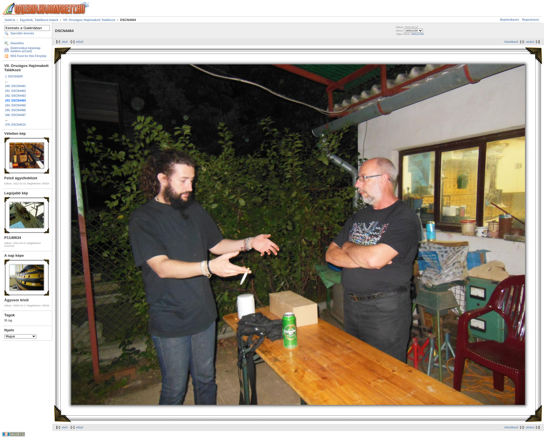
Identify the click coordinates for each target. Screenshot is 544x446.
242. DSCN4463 (15, 95)
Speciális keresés (22, 33)
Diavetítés (17, 43)
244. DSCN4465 (15, 105)
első (65, 41)
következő (511, 41)
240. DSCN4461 (15, 86)
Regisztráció (530, 19)
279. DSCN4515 (15, 124)
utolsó (530, 41)
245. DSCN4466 (15, 110)
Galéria (10, 20)
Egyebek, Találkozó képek (39, 20)
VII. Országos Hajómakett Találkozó (89, 20)
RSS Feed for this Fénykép (28, 56)
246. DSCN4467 (15, 115)
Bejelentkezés (509, 19)
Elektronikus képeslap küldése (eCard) (25, 50)
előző (79, 41)
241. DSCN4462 (15, 90)
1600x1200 (417, 34)
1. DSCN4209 (14, 76)
